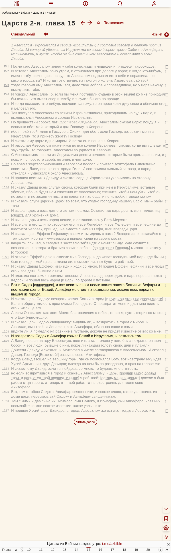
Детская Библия (110, 531)
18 (124, 501)
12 (53, 501)
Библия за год (57, 514)
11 (41, 501)
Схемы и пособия (112, 514)
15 (88, 501)
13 (65, 501)
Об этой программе (19, 523)
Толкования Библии (19, 528)
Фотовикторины (110, 549)
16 (100, 501)
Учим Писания (109, 520)
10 (29, 501)
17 (112, 501)
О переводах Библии (20, 517)
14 (76, 501)
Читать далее (85, 356)
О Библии (10, 511)
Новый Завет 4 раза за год (67, 520)
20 (148, 501)
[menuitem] (16, 3)
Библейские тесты (112, 537)
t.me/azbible (112, 544)
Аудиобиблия (108, 526)
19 (136, 501)
